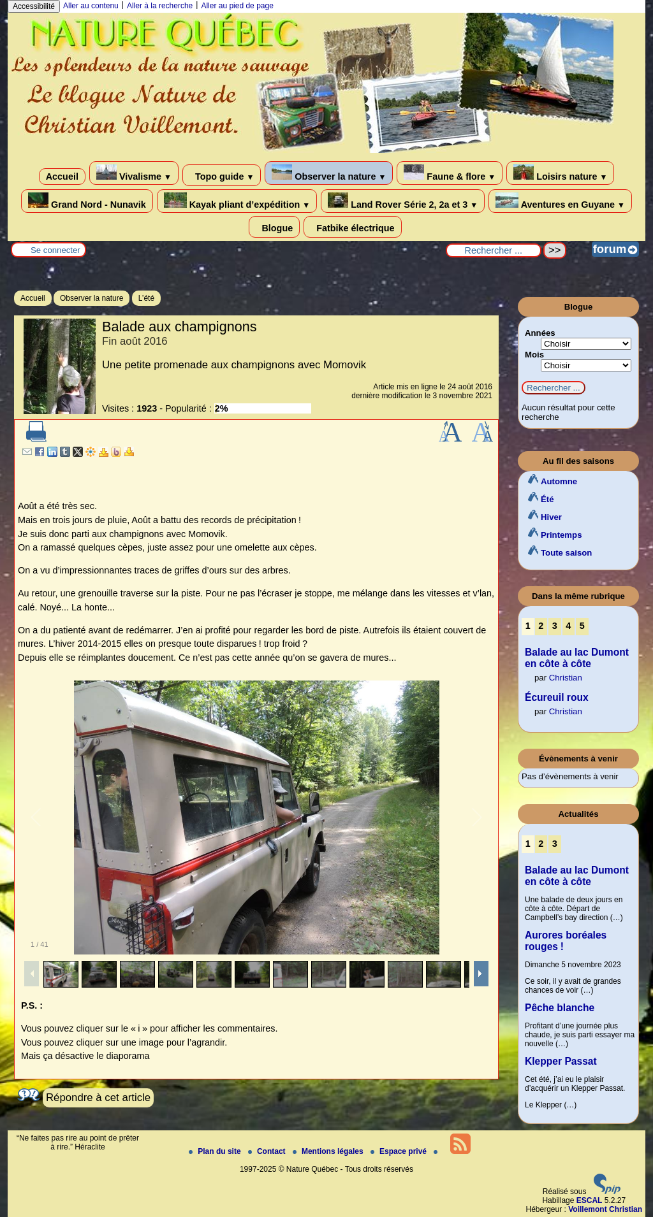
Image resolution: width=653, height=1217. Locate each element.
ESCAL (589, 1200)
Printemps (561, 535)
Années (540, 333)
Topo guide (221, 175)
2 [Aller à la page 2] (540, 626)
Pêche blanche (559, 1007)
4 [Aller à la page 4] (568, 626)
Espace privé (400, 1151)
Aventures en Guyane (560, 201)
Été (547, 499)
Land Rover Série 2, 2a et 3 (403, 201)
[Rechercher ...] (493, 250)
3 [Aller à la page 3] (554, 626)
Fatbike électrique (352, 226)
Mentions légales (329, 1151)
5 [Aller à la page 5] (582, 626)
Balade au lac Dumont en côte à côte (577, 658)
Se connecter (55, 250)
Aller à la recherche (160, 5)
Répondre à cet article (98, 1097)
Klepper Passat (561, 1061)
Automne (559, 481)
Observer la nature (329, 173)
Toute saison (566, 553)
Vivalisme (134, 173)
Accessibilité (34, 6)
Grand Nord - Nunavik (87, 201)
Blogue (274, 226)
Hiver (551, 517)
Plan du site (216, 1151)
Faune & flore (449, 173)
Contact (268, 1151)
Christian (565, 677)
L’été (146, 298)
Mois (534, 354)
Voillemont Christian (605, 1209)
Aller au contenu (91, 5)
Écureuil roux (557, 697)
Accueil (62, 176)
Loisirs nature (560, 173)
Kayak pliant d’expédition (237, 201)
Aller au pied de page (237, 5)
